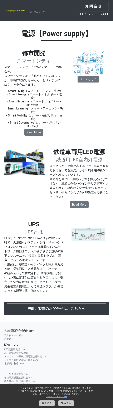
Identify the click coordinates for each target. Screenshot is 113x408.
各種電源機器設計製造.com (18, 377)
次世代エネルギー (38, 11)
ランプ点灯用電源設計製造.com (21, 360)
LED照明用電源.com (14, 349)
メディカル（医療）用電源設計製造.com (25, 356)
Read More (34, 132)
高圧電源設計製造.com (16, 353)
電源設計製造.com (14, 363)
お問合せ (9, 339)
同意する (47, 403)
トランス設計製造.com (16, 374)
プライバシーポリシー (56, 396)
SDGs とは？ (88, 79)
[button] (93, 6)
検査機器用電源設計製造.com (19, 381)
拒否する (66, 403)
